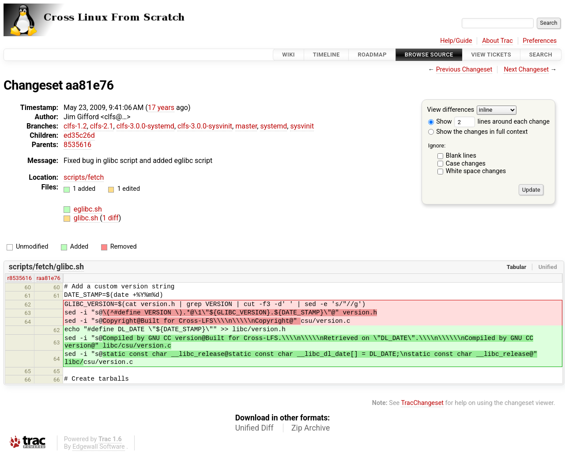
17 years (161, 107)
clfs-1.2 (75, 126)
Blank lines (461, 155)
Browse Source (429, 54)
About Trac (497, 41)
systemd (273, 126)
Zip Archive (310, 428)
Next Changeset (526, 69)
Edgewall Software (98, 446)
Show (440, 121)
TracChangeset (422, 403)
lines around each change (502, 121)
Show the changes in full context (478, 132)
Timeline (326, 54)
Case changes (466, 163)
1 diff (110, 218)
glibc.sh (87, 218)
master (246, 126)
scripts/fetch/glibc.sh (46, 266)
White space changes (476, 171)
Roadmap (372, 54)
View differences (451, 110)
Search (540, 54)
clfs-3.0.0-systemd (145, 126)
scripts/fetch (84, 177)
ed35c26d (79, 135)
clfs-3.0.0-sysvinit (204, 126)
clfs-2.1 (101, 126)
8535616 (77, 144)
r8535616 (20, 278)
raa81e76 (48, 278)
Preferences (540, 41)
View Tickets (491, 54)
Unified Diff (254, 428)
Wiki (288, 54)
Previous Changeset (464, 69)
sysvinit (302, 126)
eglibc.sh (88, 209)
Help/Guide (456, 41)
